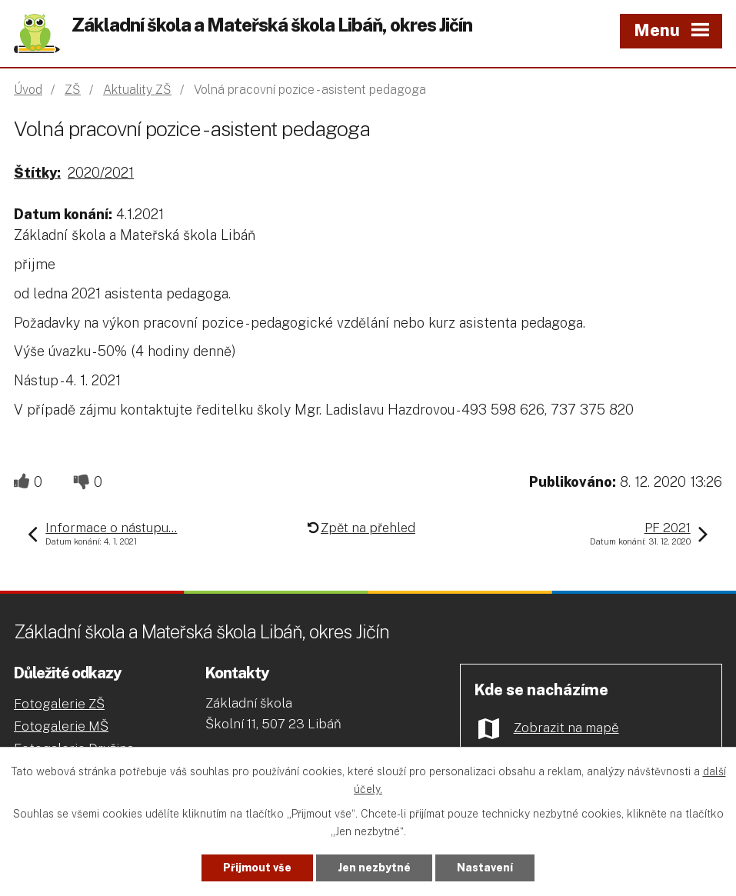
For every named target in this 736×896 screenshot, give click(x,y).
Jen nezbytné (374, 867)
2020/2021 (101, 173)
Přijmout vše (257, 867)
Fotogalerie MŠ (61, 726)
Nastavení (485, 867)
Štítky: (37, 173)
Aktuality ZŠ (137, 89)
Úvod (28, 89)
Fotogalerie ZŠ (59, 703)
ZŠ (73, 89)
